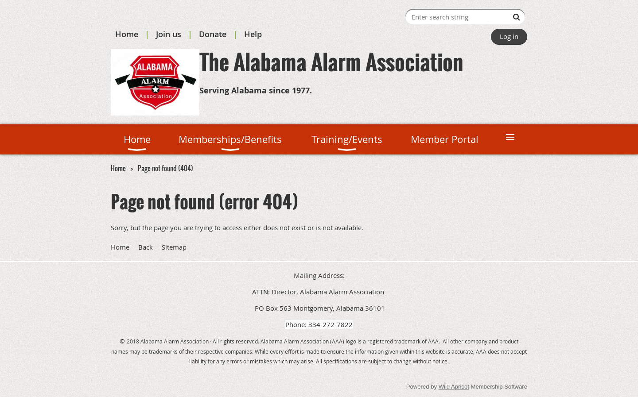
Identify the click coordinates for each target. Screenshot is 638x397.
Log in (509, 36)
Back (145, 247)
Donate (212, 34)
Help (253, 34)
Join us (168, 34)
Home (126, 34)
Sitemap (174, 247)
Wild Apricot (454, 386)
